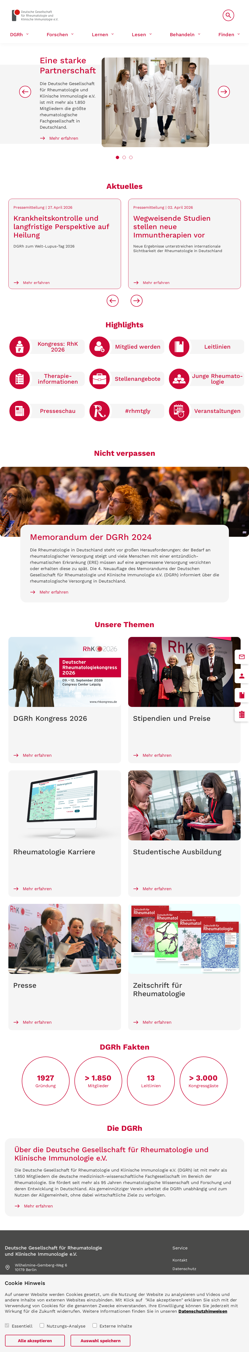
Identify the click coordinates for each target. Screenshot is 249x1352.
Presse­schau (58, 411)
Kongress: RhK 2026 (58, 346)
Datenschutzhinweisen (202, 1311)
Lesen (139, 34)
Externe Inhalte (116, 1326)
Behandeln (182, 34)
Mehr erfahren (63, 137)
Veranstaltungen (217, 411)
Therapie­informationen (58, 379)
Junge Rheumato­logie (217, 379)
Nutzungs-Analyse (66, 1326)
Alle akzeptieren (35, 1340)
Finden (226, 34)
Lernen (100, 34)
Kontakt (179, 1260)
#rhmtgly (137, 411)
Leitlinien (217, 347)
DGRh (16, 34)
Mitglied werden (137, 347)
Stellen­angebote (137, 379)
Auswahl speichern (101, 1340)
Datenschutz (184, 1268)
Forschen (57, 34)
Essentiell (22, 1326)
